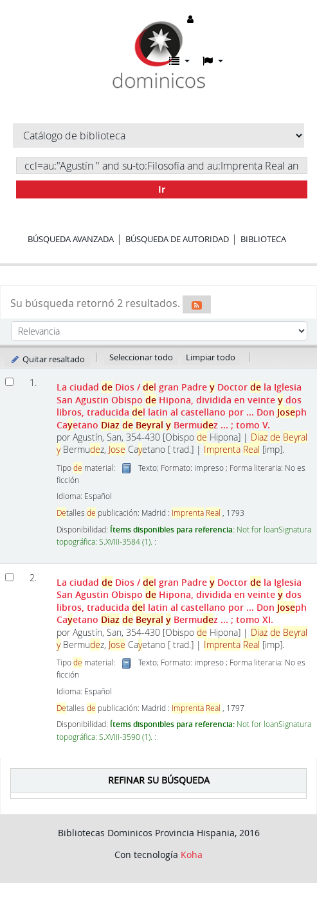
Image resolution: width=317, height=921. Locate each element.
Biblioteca (263, 239)
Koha (192, 854)
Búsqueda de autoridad (177, 239)
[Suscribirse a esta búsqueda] (197, 304)
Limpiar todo (210, 357)
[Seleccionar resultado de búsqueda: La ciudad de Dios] (9, 382)
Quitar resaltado (47, 359)
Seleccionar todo (141, 357)
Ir (161, 189)
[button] (179, 61)
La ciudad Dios (182, 405)
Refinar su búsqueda (159, 780)
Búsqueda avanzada (71, 239)
